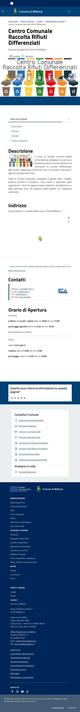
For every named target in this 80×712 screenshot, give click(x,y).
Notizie (13, 570)
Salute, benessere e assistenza (22, 558)
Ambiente (14, 534)
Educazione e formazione (20, 546)
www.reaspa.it (25, 296)
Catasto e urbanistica (19, 542)
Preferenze (58, 708)
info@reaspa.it (23, 291)
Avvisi (12, 578)
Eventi (13, 595)
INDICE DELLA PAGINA (40, 119)
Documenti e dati (17, 526)
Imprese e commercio (19, 550)
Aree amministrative (18, 506)
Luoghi (39, 21)
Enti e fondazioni (17, 514)
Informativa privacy (18, 669)
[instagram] (17, 692)
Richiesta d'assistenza (19, 661)
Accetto (72, 708)
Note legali (14, 673)
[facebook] (12, 692)
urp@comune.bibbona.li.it (26, 640)
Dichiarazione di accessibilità (21, 677)
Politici (13, 518)
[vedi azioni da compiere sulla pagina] (27, 56)
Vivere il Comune (27, 21)
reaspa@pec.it (21, 294)
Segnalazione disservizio (20, 657)
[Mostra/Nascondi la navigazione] (2, 11)
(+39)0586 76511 (26, 288)
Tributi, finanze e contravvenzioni (23, 562)
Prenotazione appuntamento (22, 653)
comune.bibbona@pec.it (24, 644)
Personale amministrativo (20, 522)
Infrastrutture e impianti (55, 21)
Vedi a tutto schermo (16, 270)
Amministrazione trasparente (22, 665)
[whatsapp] (27, 692)
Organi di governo (17, 502)
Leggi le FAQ (15, 649)
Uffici (12, 510)
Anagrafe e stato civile (19, 538)
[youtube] (22, 692)
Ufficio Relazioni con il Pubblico (22, 631)
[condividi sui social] (14, 56)
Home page (13, 21)
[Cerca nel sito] (69, 12)
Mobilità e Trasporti (18, 554)
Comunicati (14, 574)
